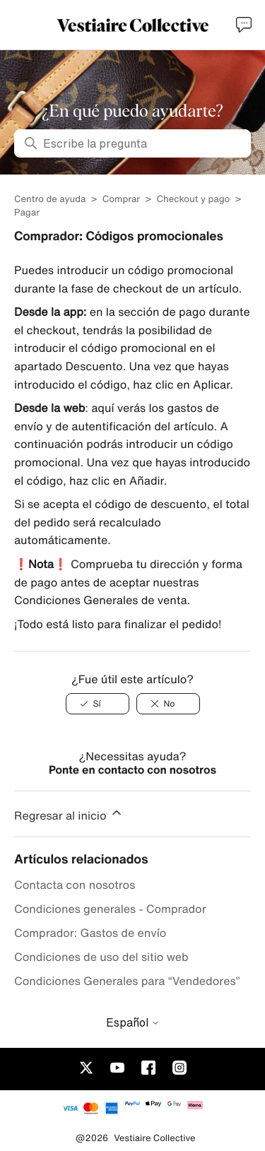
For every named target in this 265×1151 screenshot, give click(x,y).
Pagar (27, 212)
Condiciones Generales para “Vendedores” (127, 980)
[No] (168, 703)
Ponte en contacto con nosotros (132, 769)
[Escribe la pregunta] (132, 143)
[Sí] (97, 703)
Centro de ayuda (50, 198)
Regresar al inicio (69, 813)
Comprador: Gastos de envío (90, 932)
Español (133, 1022)
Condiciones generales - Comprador (110, 908)
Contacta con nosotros (74, 884)
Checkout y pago (193, 198)
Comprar (122, 198)
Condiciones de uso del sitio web (101, 956)
